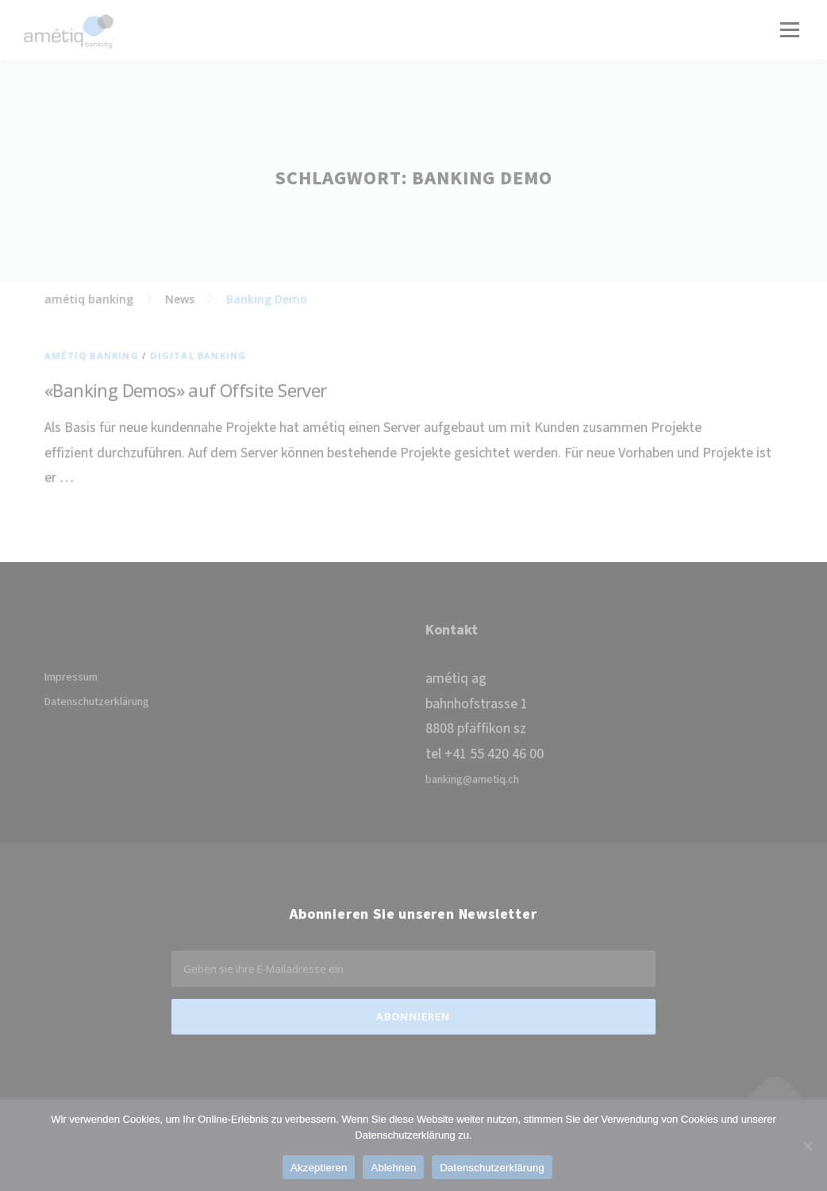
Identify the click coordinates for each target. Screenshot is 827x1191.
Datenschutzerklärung (96, 702)
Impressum (71, 677)
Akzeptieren (318, 1168)
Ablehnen (393, 1168)
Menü (789, 29)
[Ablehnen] (807, 1146)
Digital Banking (198, 355)
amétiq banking (91, 355)
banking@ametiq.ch (472, 780)
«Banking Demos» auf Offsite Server (185, 390)
